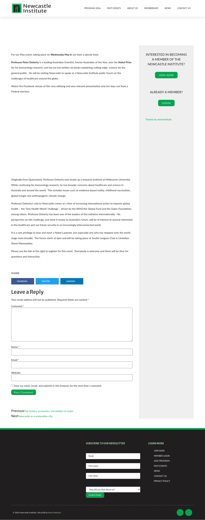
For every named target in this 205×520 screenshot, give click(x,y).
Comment (17, 306)
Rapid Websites (54, 512)
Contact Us (184, 8)
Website (15, 372)
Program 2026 (92, 8)
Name (15, 347)
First (88, 471)
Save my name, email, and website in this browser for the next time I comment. (58, 385)
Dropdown (92, 485)
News (168, 8)
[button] (22, 281)
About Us (132, 8)
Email (15, 360)
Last (88, 481)
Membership (151, 8)
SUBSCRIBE (95, 495)
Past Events (114, 8)
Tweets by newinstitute (158, 119)
